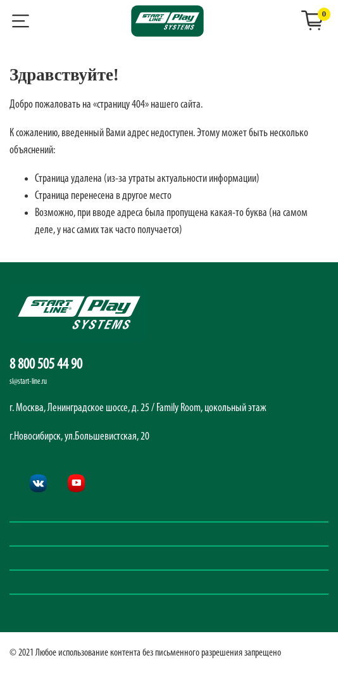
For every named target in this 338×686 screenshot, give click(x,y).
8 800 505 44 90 (45, 364)
